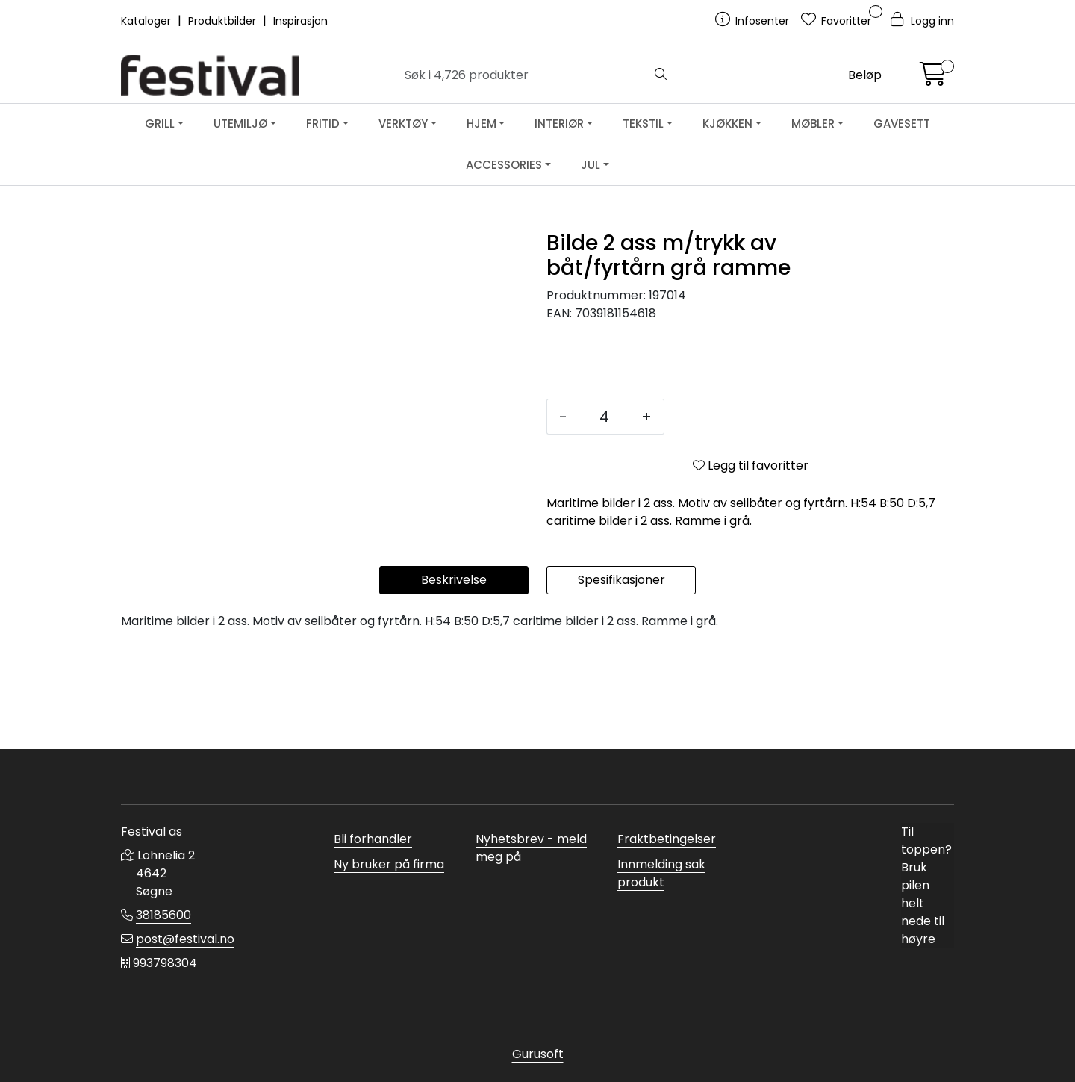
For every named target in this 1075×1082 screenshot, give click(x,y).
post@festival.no (185, 939)
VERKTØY (403, 123)
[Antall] (604, 417)
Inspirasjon (300, 20)
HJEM (481, 123)
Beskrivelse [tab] (454, 680)
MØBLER (813, 123)
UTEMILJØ (240, 123)
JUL (590, 164)
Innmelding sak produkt (661, 873)
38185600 (163, 915)
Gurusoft (538, 1054)
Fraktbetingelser (666, 839)
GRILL (160, 123)
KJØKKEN (727, 123)
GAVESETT (901, 123)
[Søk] (528, 75)
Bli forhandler (373, 839)
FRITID (323, 123)
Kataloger (147, 20)
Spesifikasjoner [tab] (621, 680)
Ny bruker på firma (389, 864)
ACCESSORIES (504, 164)
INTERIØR (559, 123)
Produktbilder (223, 20)
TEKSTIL (643, 123)
